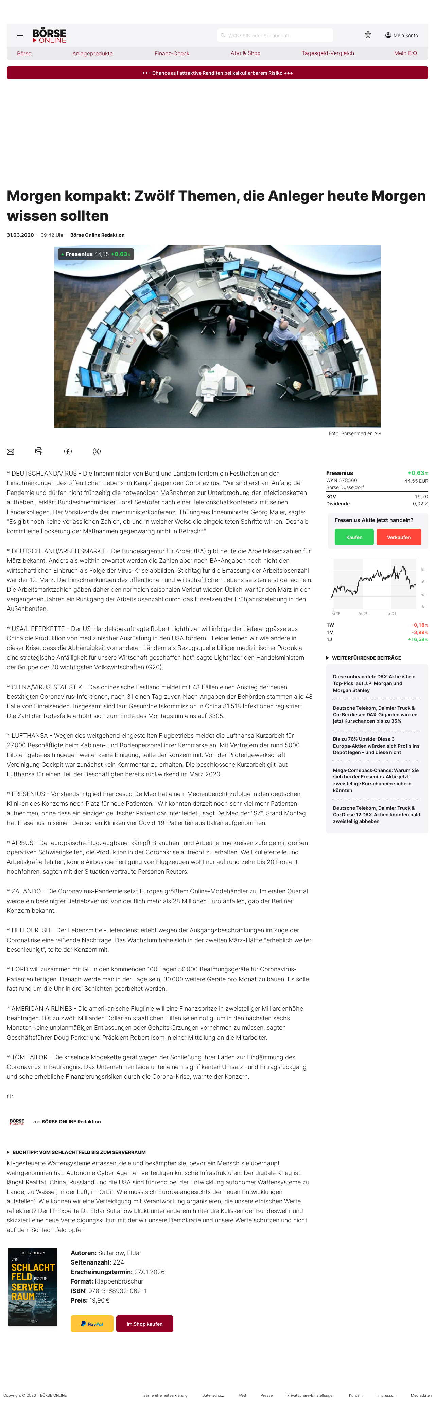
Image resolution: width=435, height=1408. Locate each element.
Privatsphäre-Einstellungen (310, 1395)
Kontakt (356, 1395)
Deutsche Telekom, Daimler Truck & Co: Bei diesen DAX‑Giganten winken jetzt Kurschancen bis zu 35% (375, 714)
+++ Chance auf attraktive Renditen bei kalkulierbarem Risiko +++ (217, 73)
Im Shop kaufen (145, 1324)
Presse (267, 1395)
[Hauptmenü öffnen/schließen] (20, 35)
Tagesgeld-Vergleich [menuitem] (328, 53)
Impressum (386, 1395)
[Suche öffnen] (275, 35)
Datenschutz (213, 1395)
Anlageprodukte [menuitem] (92, 53)
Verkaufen (399, 537)
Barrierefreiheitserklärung (165, 1395)
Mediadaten (421, 1395)
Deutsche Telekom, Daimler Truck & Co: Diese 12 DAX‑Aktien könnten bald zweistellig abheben (376, 814)
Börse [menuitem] (24, 53)
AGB (242, 1395)
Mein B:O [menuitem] (405, 53)
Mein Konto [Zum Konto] (401, 35)
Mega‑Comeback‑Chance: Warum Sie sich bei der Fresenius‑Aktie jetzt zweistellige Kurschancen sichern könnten (376, 780)
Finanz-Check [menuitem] (172, 53)
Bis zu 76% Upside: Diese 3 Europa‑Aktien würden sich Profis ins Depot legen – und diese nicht (376, 745)
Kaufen (354, 537)
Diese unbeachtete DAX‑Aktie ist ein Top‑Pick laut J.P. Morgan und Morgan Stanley (374, 683)
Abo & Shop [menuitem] (246, 53)
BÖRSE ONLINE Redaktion (71, 1121)
